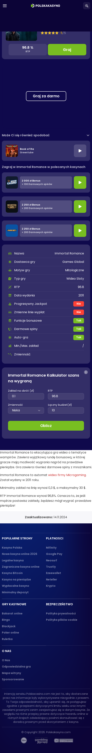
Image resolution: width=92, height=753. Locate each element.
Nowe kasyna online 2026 (19, 554)
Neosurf (51, 560)
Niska (26, 410)
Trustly (51, 567)
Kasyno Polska (12, 548)
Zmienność (15, 405)
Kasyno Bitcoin (12, 573)
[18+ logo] (24, 740)
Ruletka (7, 639)
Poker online (10, 632)
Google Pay (54, 554)
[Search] (86, 5)
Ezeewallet (53, 573)
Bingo (6, 620)
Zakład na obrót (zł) (21, 391)
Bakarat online (12, 613)
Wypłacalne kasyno (15, 586)
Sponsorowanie (13, 679)
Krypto (51, 586)
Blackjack (8, 626)
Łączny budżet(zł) (60, 405)
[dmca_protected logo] (63, 740)
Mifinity (51, 548)
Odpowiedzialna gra (16, 666)
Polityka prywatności (61, 613)
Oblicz (46, 425)
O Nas (6, 660)
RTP (50, 391)
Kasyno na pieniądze (16, 579)
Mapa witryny (11, 673)
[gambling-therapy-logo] (41, 740)
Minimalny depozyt (15, 592)
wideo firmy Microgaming (67, 475)
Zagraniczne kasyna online (21, 567)
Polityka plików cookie (61, 620)
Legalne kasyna (13, 560)
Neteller (51, 579)
